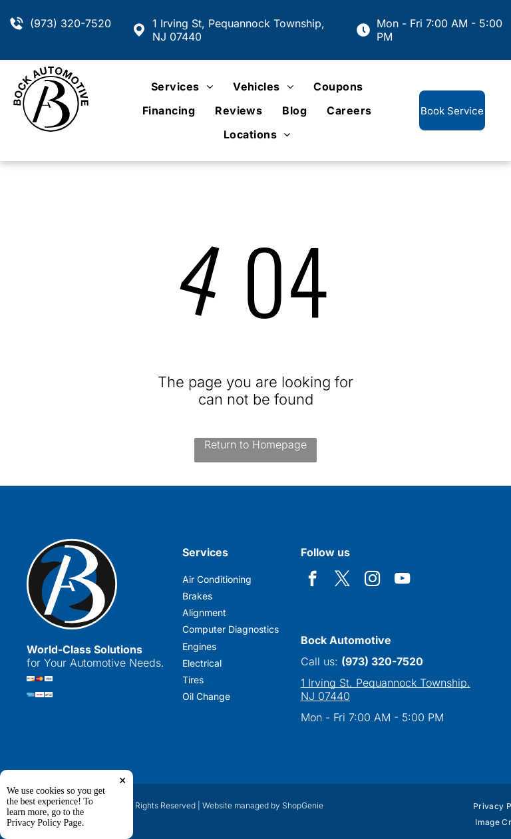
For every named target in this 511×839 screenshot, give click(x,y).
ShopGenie (302, 805)
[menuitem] (182, 86)
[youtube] (402, 580)
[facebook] (312, 580)
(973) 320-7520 (70, 23)
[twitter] (342, 580)
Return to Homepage (255, 444)
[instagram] (372, 580)
